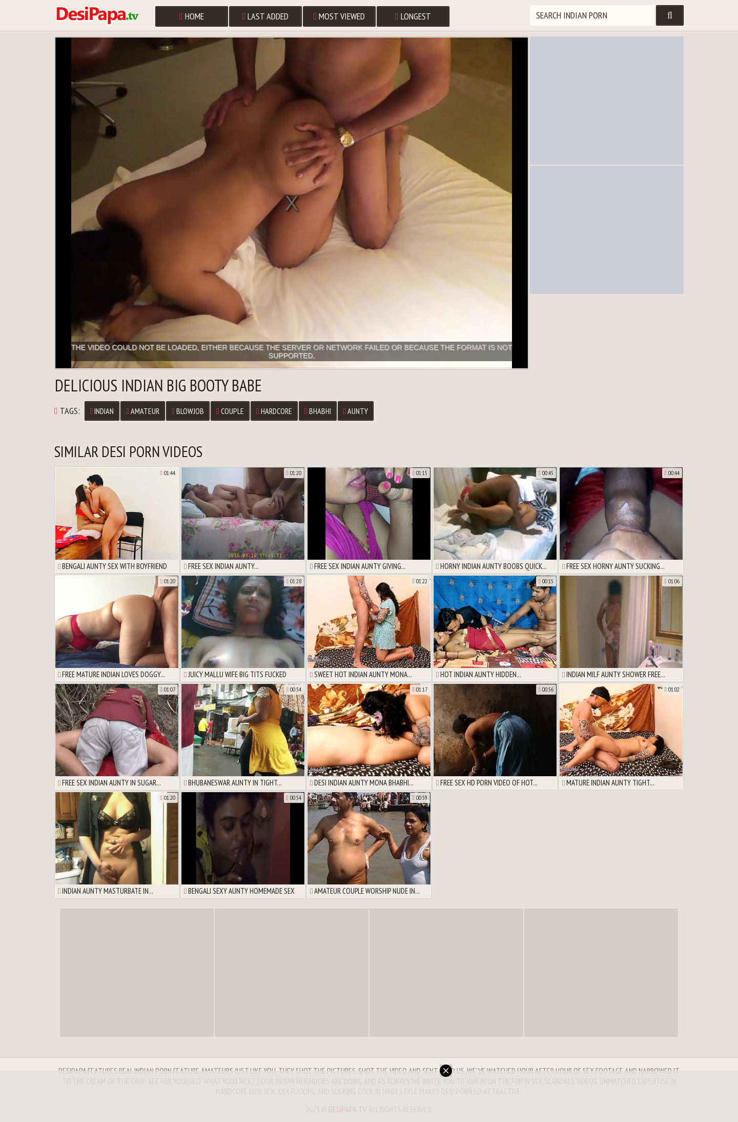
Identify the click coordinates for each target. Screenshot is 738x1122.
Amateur (142, 411)
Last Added (265, 16)
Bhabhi (317, 411)
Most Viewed (339, 16)
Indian (102, 411)
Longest (413, 16)
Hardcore (274, 411)
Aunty (355, 411)
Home (191, 16)
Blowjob (188, 411)
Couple (230, 411)
